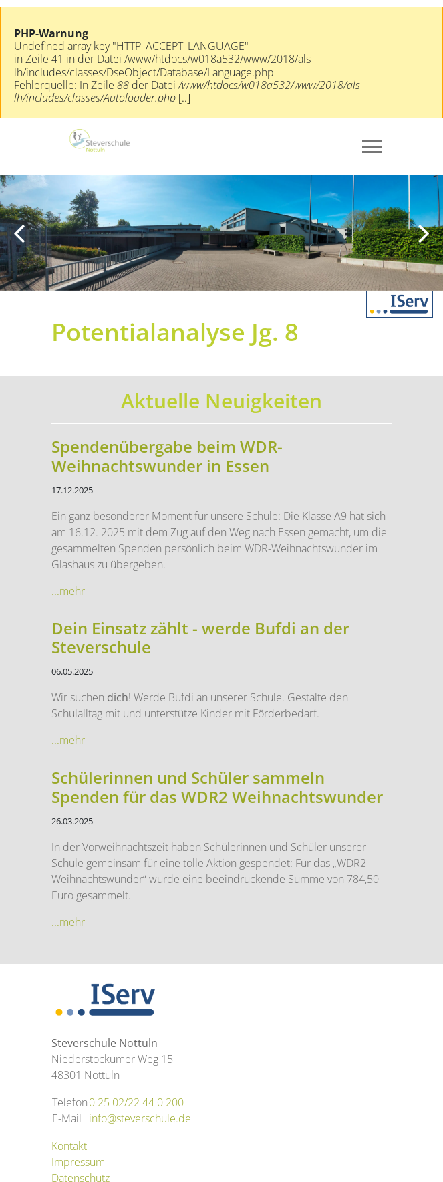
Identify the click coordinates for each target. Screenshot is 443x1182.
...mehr (68, 591)
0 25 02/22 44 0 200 (136, 1102)
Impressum (78, 1162)
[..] (184, 97)
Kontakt (69, 1146)
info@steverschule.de (140, 1118)
